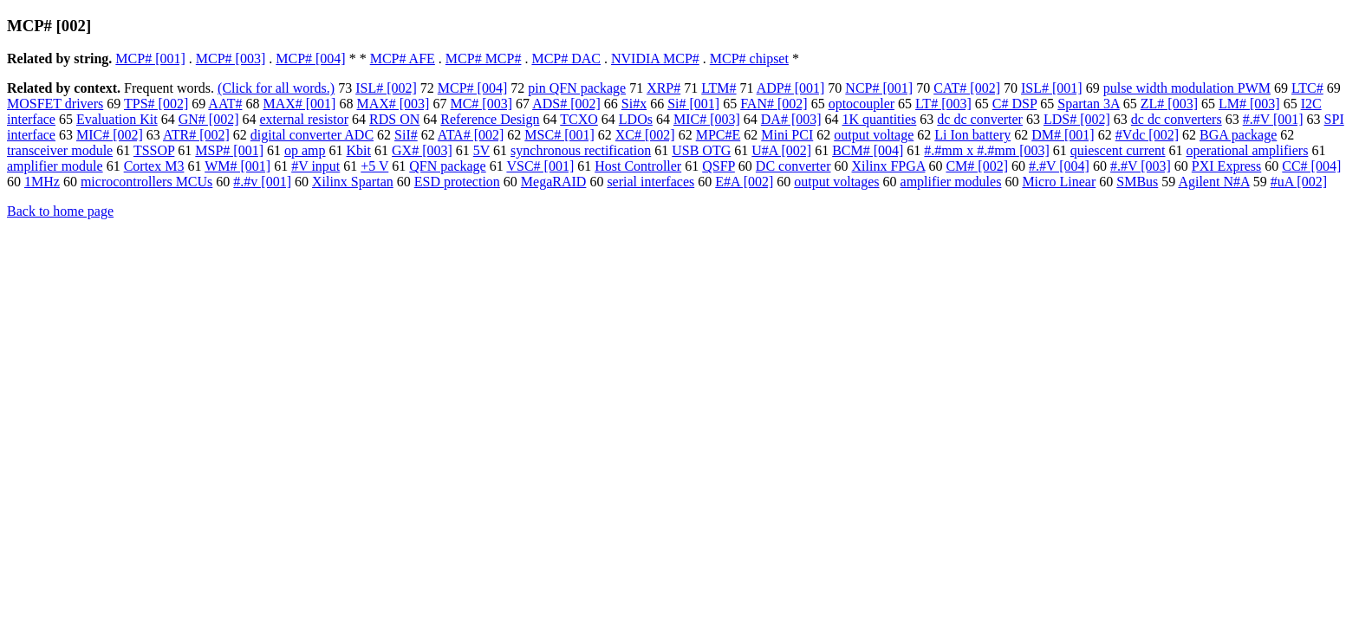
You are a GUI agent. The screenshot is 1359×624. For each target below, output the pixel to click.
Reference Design (489, 119)
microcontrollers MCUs (146, 181)
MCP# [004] (310, 58)
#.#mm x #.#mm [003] (986, 150)
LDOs (636, 119)
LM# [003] (1249, 103)
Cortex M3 (154, 166)
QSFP (718, 166)
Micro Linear (1059, 181)
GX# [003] (422, 150)
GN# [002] (209, 119)
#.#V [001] (1273, 119)
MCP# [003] (230, 58)
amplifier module (55, 166)
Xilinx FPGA (889, 166)
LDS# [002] (1077, 119)
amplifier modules (951, 181)
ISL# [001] (1052, 88)
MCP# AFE (402, 58)
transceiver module (60, 150)
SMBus (1137, 181)
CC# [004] (1311, 166)
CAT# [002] (966, 88)
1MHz (42, 181)
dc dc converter (980, 119)
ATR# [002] (196, 134)
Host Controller (638, 166)
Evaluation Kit (117, 119)
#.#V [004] (1059, 166)
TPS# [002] (156, 103)
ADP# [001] (791, 88)
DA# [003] (791, 119)
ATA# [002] (471, 134)
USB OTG (701, 150)
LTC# (1307, 88)
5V (481, 150)
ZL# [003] (1169, 103)
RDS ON (394, 119)
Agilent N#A (1213, 181)
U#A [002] (781, 150)
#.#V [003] (1140, 166)
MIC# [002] (109, 134)
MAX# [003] (392, 103)
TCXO (579, 119)
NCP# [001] (879, 88)
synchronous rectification (580, 150)
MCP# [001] (150, 58)
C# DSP (1014, 103)
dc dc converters (1176, 119)
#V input (315, 166)
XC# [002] (645, 134)
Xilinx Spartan (352, 181)
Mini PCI (787, 134)
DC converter (793, 166)
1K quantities (879, 119)
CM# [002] (977, 166)
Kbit (359, 150)
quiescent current (1118, 150)
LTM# (718, 88)
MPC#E (718, 134)
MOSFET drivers (55, 103)
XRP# (663, 88)
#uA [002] (1299, 181)
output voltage (874, 134)
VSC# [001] (540, 166)
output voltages (836, 181)
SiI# (406, 134)
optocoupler (861, 103)
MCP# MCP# (483, 58)
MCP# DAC (566, 58)
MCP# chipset (749, 58)
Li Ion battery (972, 134)
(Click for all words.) (276, 88)
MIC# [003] (706, 119)
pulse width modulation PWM (1187, 88)
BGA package (1238, 134)
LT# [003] (943, 103)
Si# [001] (693, 103)
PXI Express (1226, 166)
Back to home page (60, 211)
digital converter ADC (312, 134)
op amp (305, 150)
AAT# (225, 103)
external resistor (303, 119)
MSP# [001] (229, 150)
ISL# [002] (386, 88)
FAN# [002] (773, 103)
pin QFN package (577, 88)
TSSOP (153, 150)
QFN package (447, 166)
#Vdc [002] (1147, 134)
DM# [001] (1062, 134)
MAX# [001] (299, 103)
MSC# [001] (559, 134)
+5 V (374, 166)
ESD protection (457, 181)
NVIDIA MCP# (655, 58)
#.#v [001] (262, 181)
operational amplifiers (1248, 150)
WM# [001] (237, 166)
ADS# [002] (566, 103)
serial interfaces (650, 181)
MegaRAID (554, 181)
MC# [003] (481, 103)
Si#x (634, 103)
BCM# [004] (867, 150)
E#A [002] (744, 181)
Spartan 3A (1088, 103)
